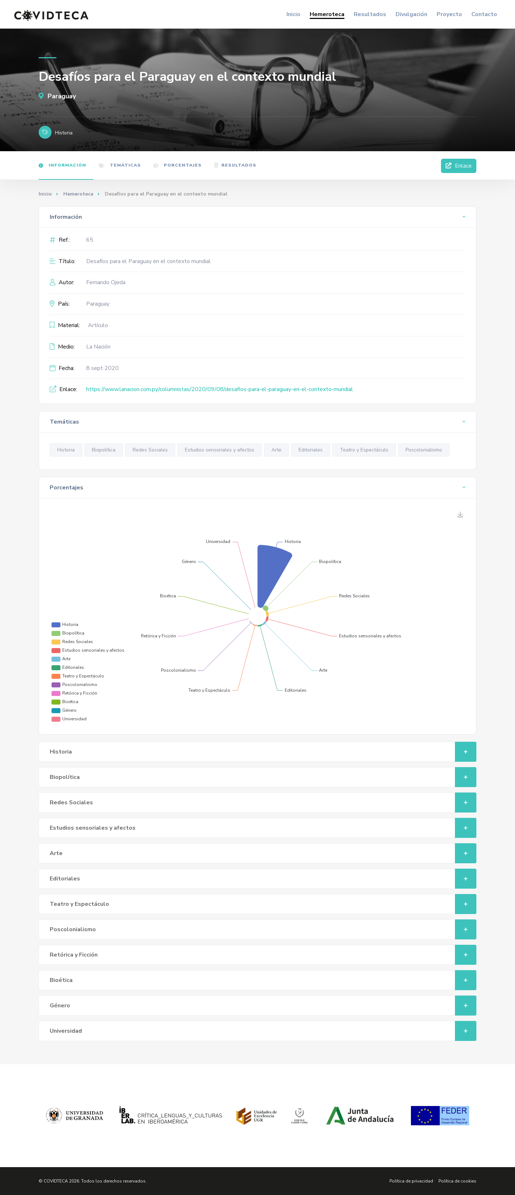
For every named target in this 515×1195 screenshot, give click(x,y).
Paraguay (57, 96)
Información (62, 165)
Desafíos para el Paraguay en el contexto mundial (148, 261)
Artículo (98, 325)
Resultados (370, 14)
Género (263, 1006)
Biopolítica (104, 449)
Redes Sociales (150, 449)
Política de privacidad (411, 1181)
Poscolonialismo (424, 449)
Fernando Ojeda (106, 282)
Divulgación (411, 14)
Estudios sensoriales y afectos (219, 449)
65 (89, 240)
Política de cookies (457, 1181)
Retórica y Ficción (263, 955)
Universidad (263, 1031)
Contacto (484, 14)
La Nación (98, 347)
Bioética (263, 980)
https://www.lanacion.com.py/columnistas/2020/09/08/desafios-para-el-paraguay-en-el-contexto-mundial (219, 389)
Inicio (293, 14)
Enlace (459, 166)
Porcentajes (177, 165)
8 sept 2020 (102, 368)
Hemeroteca (327, 14)
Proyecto (449, 14)
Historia (66, 449)
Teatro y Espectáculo (364, 449)
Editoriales (311, 449)
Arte (276, 449)
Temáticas (120, 165)
